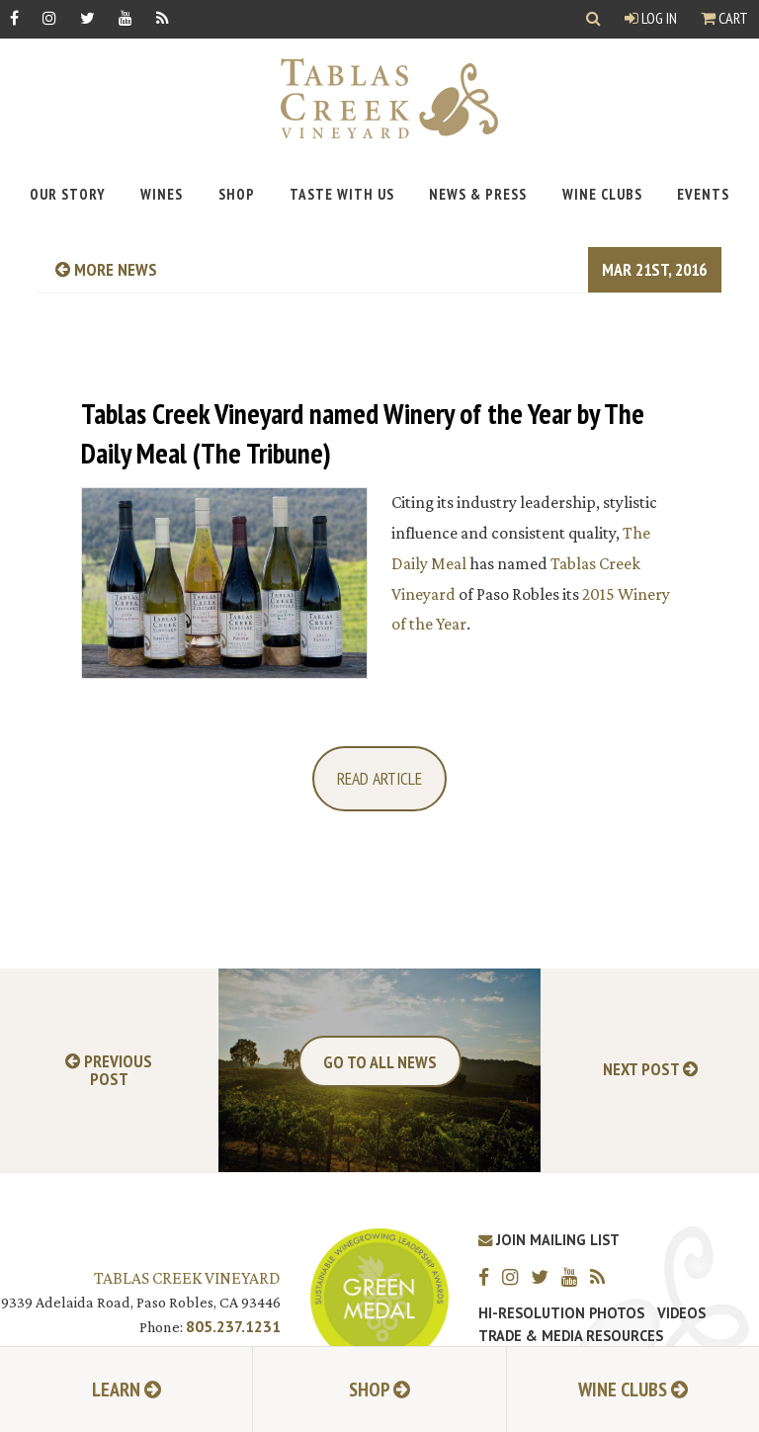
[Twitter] (87, 17)
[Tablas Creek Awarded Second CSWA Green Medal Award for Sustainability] (379, 1295)
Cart (724, 18)
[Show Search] (593, 19)
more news (106, 269)
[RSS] (162, 17)
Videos (681, 1313)
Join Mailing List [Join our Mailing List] (549, 1239)
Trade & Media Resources (570, 1336)
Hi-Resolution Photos (561, 1313)
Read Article (379, 778)
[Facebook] (14, 17)
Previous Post (108, 1070)
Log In (651, 18)
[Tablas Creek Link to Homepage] (379, 98)
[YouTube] (125, 17)
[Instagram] (49, 17)
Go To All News (380, 1062)
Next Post (650, 1069)
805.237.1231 (233, 1326)
